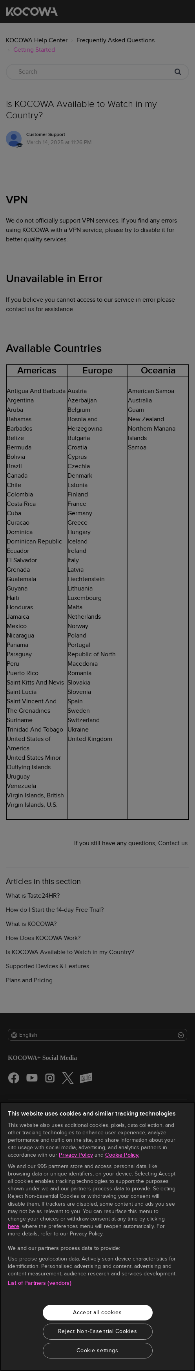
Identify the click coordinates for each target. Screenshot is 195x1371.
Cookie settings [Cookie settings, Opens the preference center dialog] (97, 1350)
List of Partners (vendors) (39, 1283)
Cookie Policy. (122, 1155)
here (13, 1226)
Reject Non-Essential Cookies (97, 1331)
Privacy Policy (76, 1155)
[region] (97, 1236)
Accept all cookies (97, 1312)
